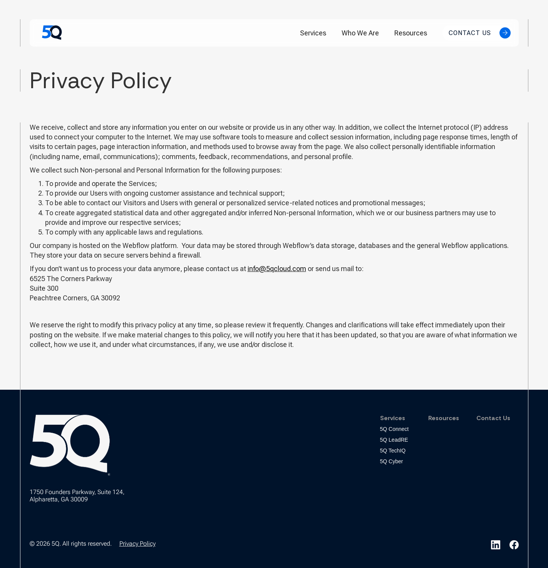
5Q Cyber (391, 461)
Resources (410, 33)
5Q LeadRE (394, 440)
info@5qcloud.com (277, 269)
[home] (52, 32)
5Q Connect (394, 429)
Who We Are (360, 33)
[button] (313, 33)
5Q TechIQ (393, 450)
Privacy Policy (137, 543)
